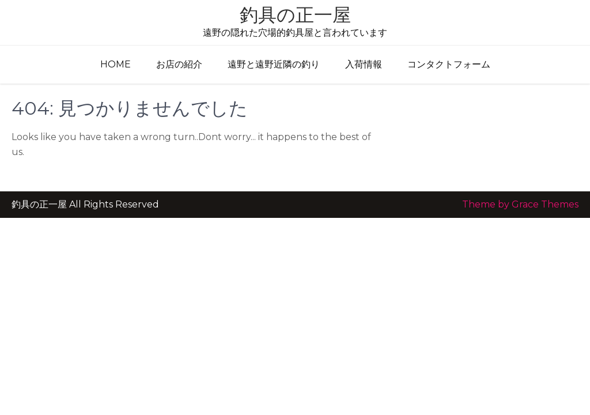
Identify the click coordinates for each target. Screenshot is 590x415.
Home (115, 64)
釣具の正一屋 (295, 14)
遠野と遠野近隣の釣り (274, 64)
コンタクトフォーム (448, 64)
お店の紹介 (179, 64)
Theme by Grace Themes (520, 204)
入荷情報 (363, 64)
